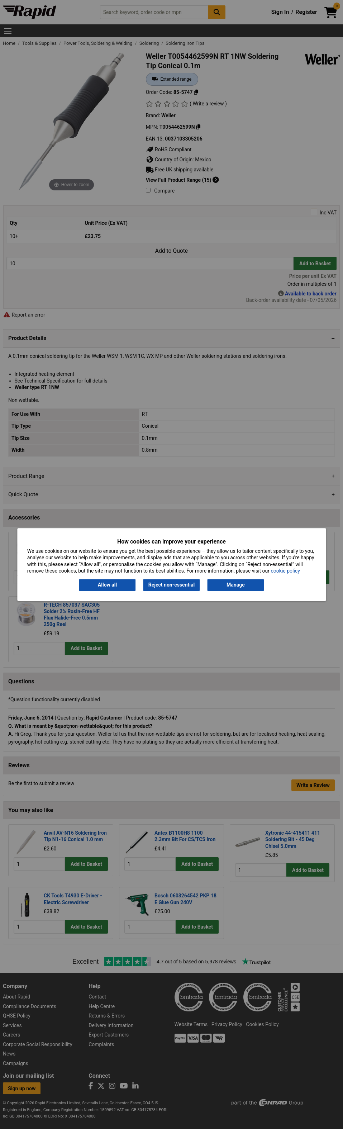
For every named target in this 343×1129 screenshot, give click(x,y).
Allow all (107, 585)
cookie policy (285, 571)
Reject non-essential (171, 585)
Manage (236, 585)
